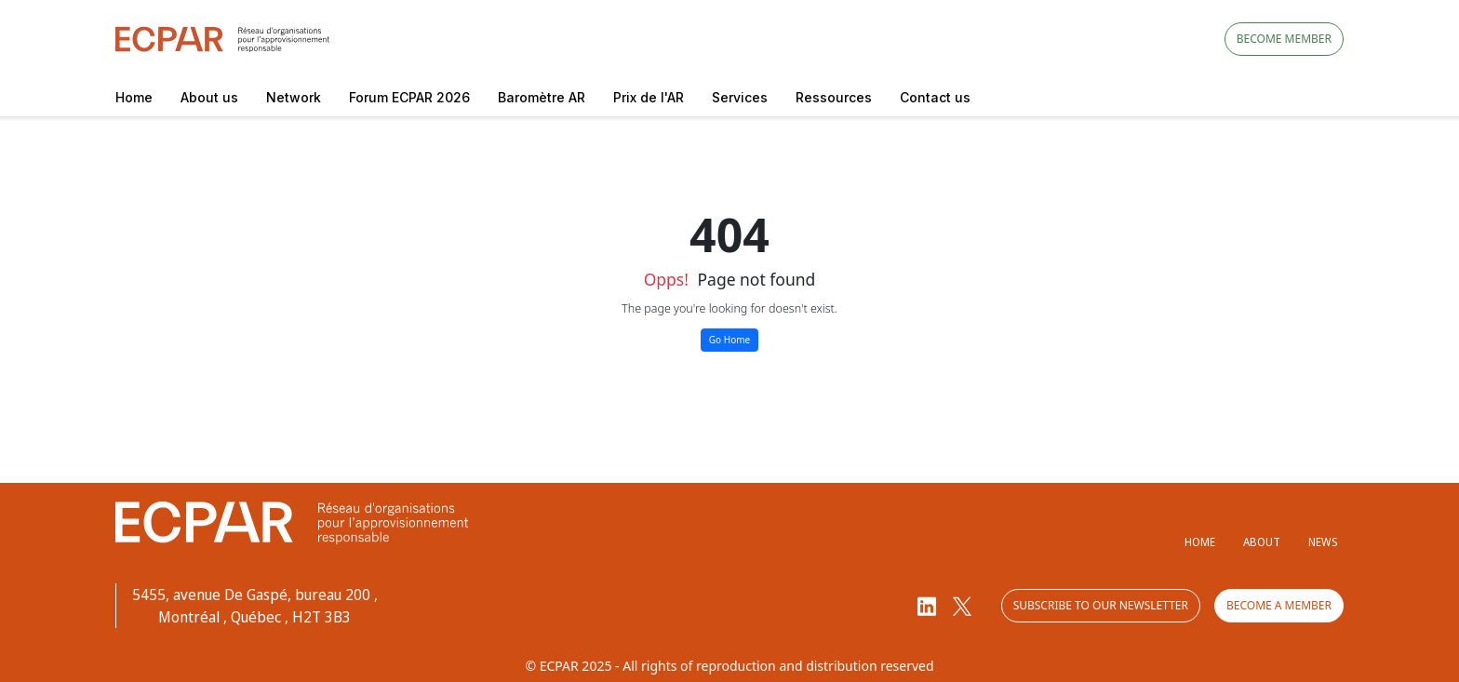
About (1261, 542)
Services (740, 97)
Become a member (1279, 605)
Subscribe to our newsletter (1100, 605)
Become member (1284, 39)
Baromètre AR (541, 97)
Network (293, 97)
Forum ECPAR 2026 (409, 97)
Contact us (935, 97)
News (1322, 542)
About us (209, 97)
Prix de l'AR (648, 97)
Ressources (834, 97)
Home (134, 97)
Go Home (729, 339)
